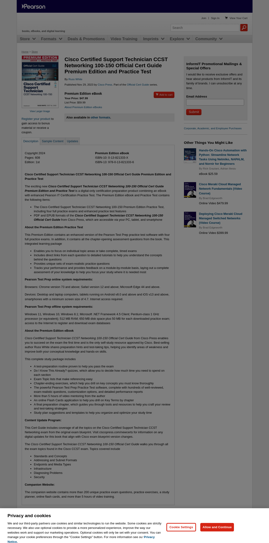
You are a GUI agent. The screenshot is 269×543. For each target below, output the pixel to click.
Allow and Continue (217, 533)
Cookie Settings (181, 533)
